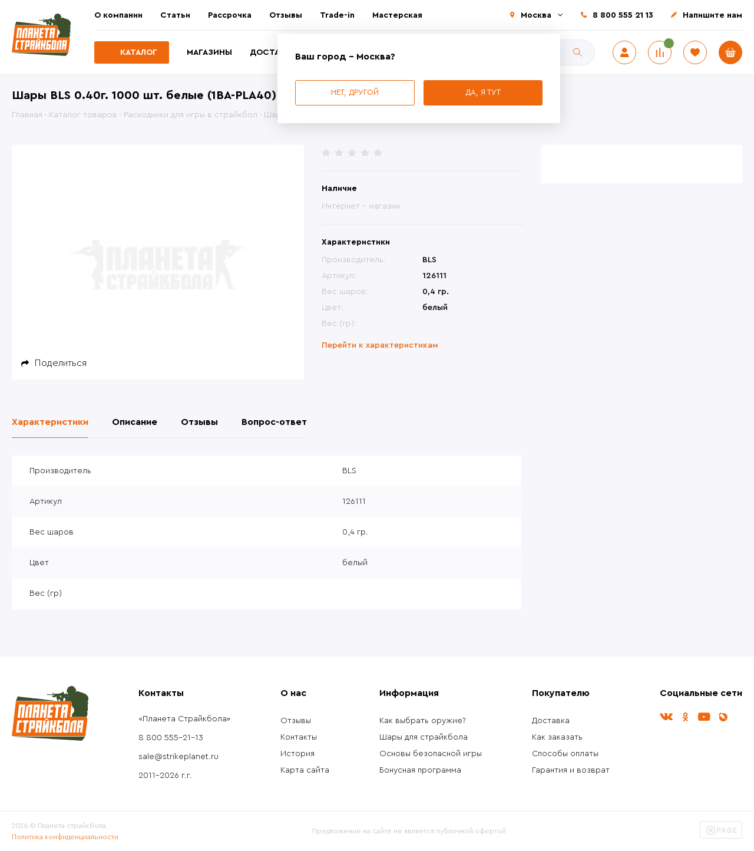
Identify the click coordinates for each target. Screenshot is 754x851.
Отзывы (285, 15)
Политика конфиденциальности (65, 836)
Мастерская (397, 15)
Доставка (273, 52)
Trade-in (337, 15)
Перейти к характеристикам (380, 345)
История (297, 754)
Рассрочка (230, 15)
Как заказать (557, 737)
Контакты (298, 737)
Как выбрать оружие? (422, 721)
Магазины (209, 52)
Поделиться (61, 363)
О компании (118, 15)
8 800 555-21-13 (170, 738)
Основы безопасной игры (430, 754)
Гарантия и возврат (571, 770)
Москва (536, 15)
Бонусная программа (420, 770)
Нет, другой (355, 92)
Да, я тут (483, 92)
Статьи (175, 15)
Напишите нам (712, 15)
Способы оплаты (565, 754)
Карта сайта (304, 770)
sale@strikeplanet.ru (178, 757)
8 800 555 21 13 (623, 15)
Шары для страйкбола (423, 737)
